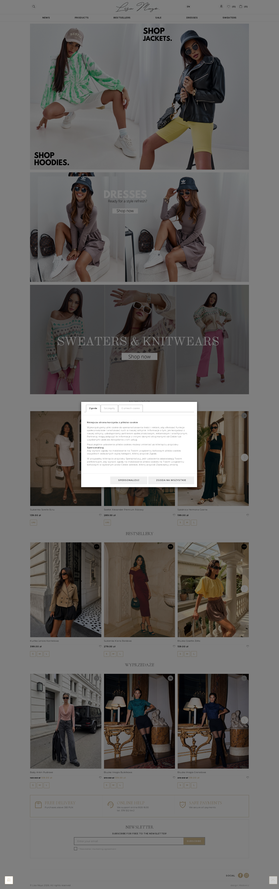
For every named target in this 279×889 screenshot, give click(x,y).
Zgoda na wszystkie (171, 480)
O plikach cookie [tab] (130, 408)
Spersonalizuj (128, 480)
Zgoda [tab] (93, 408)
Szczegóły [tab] (109, 408)
